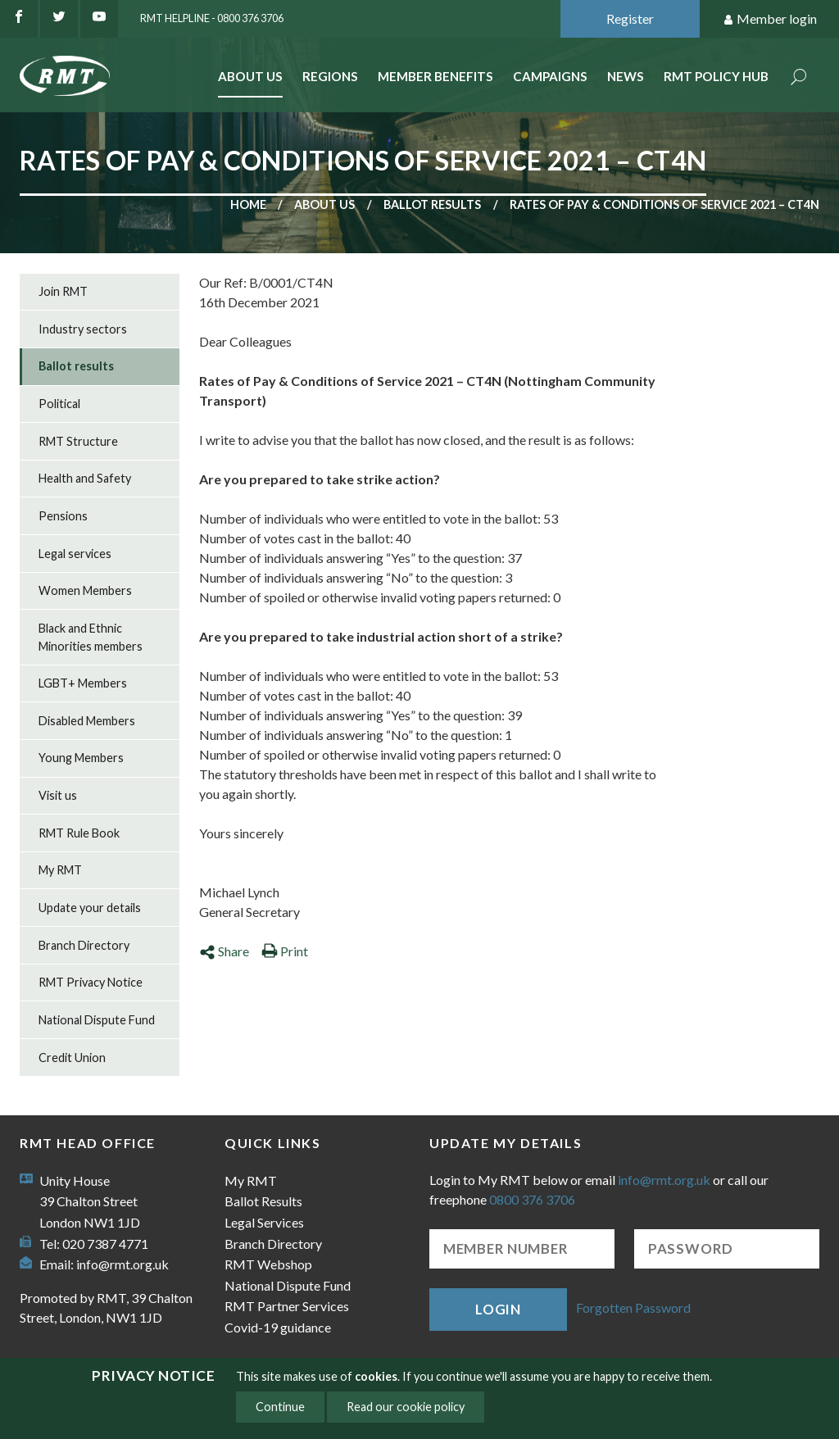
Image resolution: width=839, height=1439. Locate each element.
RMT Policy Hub (716, 76)
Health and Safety (85, 478)
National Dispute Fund (97, 1020)
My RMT (60, 870)
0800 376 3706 (532, 1199)
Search (798, 78)
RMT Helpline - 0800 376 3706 (211, 18)
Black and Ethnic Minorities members (91, 637)
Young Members (81, 758)
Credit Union (72, 1057)
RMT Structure (78, 441)
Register (630, 18)
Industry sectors (83, 329)
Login (498, 1309)
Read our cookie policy (406, 1407)
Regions (330, 76)
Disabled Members (87, 721)
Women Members (85, 590)
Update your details (90, 908)
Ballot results (432, 204)
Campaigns (550, 76)
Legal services (75, 554)
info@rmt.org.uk (122, 1264)
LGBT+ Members (83, 683)
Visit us (58, 795)
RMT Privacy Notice (91, 982)
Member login (770, 19)
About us (324, 204)
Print (284, 951)
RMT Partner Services (286, 1306)
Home (248, 204)
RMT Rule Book (79, 833)
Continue (280, 1407)
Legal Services (264, 1222)
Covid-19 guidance (277, 1327)
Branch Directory (84, 945)
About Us (250, 76)
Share (224, 951)
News (625, 76)
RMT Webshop (268, 1264)
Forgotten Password (633, 1307)
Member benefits (435, 76)
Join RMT (63, 291)
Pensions (63, 516)
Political (59, 404)
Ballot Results (263, 1201)
